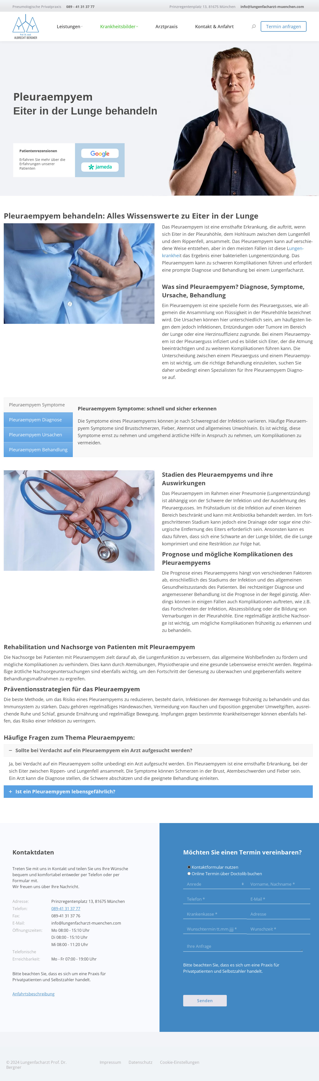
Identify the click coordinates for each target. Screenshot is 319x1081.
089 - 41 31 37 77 (80, 6)
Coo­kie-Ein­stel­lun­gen (179, 1062)
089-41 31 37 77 (65, 908)
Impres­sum (110, 1062)
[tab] (38, 404)
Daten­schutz (141, 1062)
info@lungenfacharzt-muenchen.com (272, 6)
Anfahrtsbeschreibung (33, 994)
